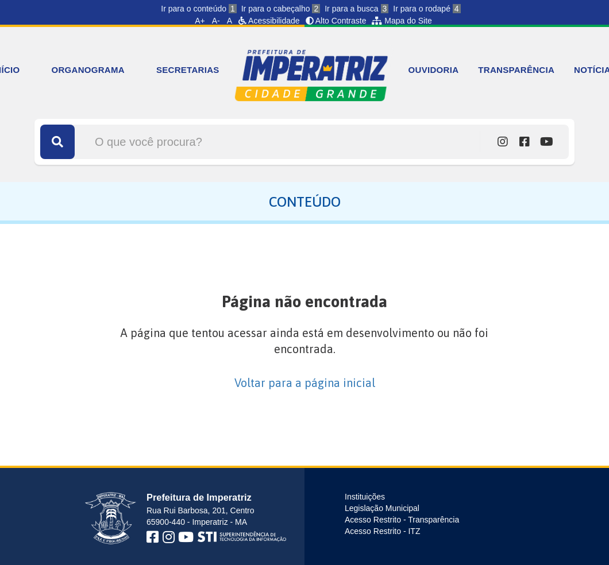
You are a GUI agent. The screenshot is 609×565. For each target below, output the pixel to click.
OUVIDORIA (433, 70)
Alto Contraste (336, 20)
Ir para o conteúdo (198, 8)
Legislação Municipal (382, 508)
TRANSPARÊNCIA (516, 70)
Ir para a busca (356, 8)
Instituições (365, 496)
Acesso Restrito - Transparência (402, 519)
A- (216, 20)
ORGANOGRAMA (87, 70)
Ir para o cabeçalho (281, 8)
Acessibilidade (269, 20)
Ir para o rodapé (426, 8)
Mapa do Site (401, 20)
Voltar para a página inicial (304, 382)
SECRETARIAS (187, 70)
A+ (200, 20)
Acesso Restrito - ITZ (382, 531)
